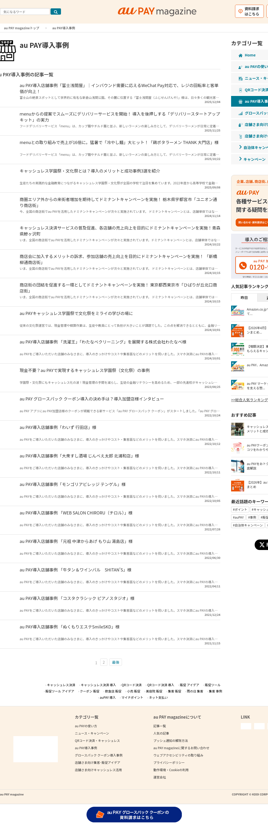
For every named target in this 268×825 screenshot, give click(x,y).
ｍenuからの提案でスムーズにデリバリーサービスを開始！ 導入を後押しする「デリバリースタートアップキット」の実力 (120, 117)
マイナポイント (132, 697)
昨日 (244, 297)
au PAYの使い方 (86, 726)
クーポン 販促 (89, 691)
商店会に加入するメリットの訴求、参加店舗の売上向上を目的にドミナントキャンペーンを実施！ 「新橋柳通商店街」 (118, 259)
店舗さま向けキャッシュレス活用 (98, 769)
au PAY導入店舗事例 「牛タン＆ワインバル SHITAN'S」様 (75, 569)
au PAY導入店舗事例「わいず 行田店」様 (58, 427)
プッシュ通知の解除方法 (170, 740)
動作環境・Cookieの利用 (171, 769)
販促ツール (213, 685)
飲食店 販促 (113, 691)
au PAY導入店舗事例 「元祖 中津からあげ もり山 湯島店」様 (76, 541)
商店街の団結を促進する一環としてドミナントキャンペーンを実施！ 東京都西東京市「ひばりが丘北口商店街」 (118, 288)
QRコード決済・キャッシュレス (97, 740)
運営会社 (159, 777)
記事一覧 (159, 726)
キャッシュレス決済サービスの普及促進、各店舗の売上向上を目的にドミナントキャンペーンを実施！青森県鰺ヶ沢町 (120, 231)
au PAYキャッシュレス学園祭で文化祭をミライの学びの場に (76, 313)
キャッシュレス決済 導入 (98, 685)
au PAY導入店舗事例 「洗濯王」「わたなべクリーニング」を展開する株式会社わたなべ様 (103, 342)
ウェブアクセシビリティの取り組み (178, 755)
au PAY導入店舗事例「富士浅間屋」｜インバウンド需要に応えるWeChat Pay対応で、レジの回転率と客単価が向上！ (119, 88)
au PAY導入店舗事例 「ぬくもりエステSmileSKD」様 (70, 626)
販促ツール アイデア (60, 691)
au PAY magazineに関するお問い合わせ (181, 748)
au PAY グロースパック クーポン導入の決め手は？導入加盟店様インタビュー (92, 399)
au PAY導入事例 (86, 748)
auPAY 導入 (108, 697)
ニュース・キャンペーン (92, 733)
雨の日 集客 (195, 691)
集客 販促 (174, 691)
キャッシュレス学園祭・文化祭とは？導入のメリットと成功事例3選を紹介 (90, 171)
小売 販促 (133, 691)
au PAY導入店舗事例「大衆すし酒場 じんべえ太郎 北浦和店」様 (79, 455)
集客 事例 (215, 691)
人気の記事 (161, 733)
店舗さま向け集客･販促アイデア (97, 762)
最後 (115, 662)
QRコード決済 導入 (160, 685)
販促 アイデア (189, 685)
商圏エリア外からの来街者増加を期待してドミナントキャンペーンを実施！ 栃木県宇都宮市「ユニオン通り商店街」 (118, 202)
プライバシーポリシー (169, 762)
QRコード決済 (132, 685)
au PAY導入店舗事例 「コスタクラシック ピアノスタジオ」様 (77, 598)
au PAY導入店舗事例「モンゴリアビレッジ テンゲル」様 (73, 484)
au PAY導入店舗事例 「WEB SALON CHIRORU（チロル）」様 (76, 512)
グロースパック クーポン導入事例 (98, 755)
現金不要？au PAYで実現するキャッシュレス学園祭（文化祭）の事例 (85, 370)
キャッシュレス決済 (61, 685)
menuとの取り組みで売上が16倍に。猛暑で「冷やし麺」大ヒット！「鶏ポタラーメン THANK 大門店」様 (119, 142)
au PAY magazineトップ (21, 28)
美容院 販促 (154, 691)
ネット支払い (158, 697)
